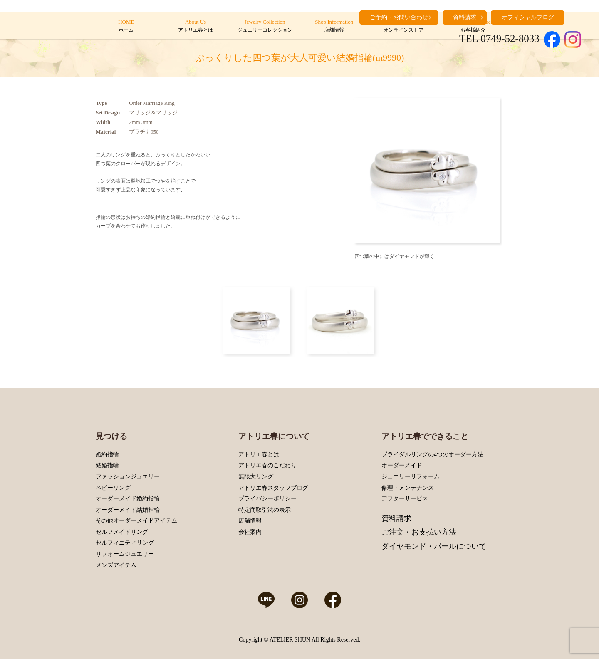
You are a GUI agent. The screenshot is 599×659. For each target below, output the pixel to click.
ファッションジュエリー (128, 476)
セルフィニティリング (125, 543)
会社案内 (250, 532)
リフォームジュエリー (125, 554)
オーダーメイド (401, 465)
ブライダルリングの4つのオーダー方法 (432, 454)
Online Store (403, 26)
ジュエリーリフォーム (410, 476)
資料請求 (396, 518)
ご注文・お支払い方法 (418, 532)
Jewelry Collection (265, 26)
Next (491, 170)
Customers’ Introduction (473, 26)
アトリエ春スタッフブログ (273, 488)
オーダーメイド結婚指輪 (128, 510)
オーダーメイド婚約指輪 (128, 498)
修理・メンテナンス (407, 488)
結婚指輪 (107, 465)
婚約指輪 (107, 454)
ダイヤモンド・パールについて (433, 546)
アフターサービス (404, 498)
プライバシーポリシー (267, 498)
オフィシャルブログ (528, 17)
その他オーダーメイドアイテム (136, 521)
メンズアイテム (116, 565)
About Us (195, 26)
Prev (362, 170)
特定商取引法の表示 (264, 510)
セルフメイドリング (122, 532)
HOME (126, 26)
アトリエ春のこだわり (267, 465)
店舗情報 (250, 521)
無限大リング (255, 476)
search (575, 16)
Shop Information (334, 26)
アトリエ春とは (258, 454)
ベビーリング (113, 488)
